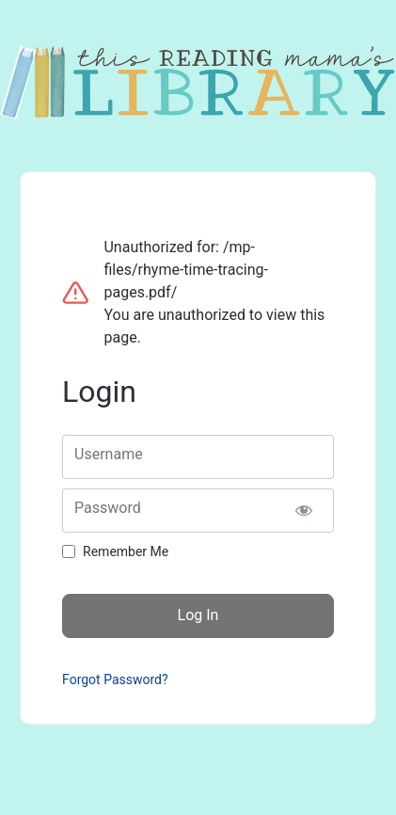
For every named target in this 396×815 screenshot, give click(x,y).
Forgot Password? (115, 679)
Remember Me (125, 551)
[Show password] (303, 510)
